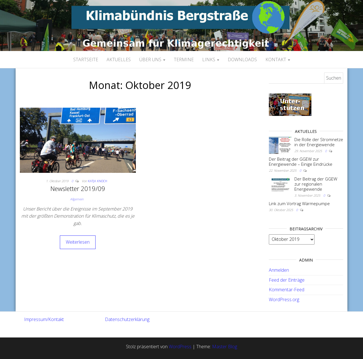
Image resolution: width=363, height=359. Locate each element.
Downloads (242, 59)
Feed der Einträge (287, 280)
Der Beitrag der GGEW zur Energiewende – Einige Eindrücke (300, 161)
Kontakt (277, 59)
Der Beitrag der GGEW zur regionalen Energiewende (315, 184)
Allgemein (76, 199)
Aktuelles (119, 59)
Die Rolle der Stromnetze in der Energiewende (318, 142)
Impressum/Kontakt (44, 319)
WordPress (180, 346)
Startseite (85, 59)
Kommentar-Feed (286, 289)
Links (210, 59)
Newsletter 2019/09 (77, 188)
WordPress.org (284, 299)
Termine (184, 59)
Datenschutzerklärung (127, 319)
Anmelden (279, 270)
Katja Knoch (97, 181)
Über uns (152, 59)
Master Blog (224, 346)
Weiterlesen (78, 242)
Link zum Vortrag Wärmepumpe (299, 203)
